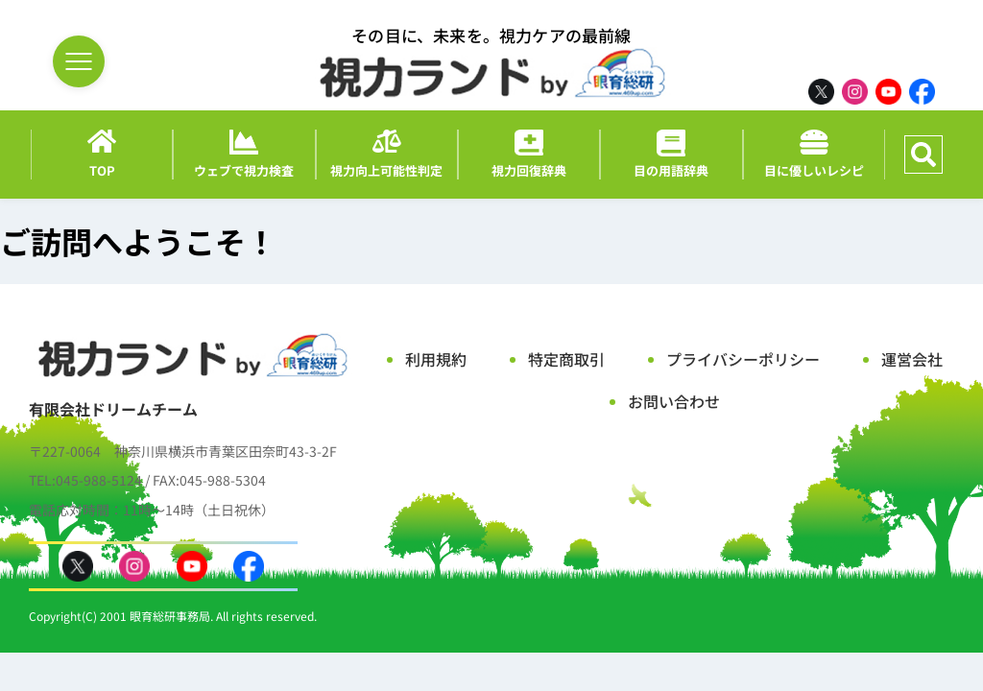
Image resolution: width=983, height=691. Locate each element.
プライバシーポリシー (743, 358)
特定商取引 (566, 358)
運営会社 (912, 358)
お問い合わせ (674, 401)
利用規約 (436, 358)
